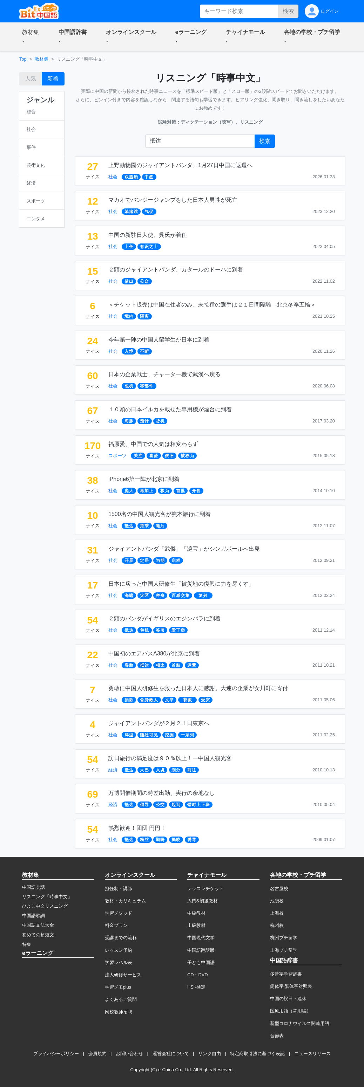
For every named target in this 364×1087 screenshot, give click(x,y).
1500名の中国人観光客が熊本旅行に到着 (159, 514)
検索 (288, 11)
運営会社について (171, 1053)
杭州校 (277, 925)
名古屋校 (279, 888)
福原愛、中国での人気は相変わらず (153, 444)
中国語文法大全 (38, 925)
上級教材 (196, 925)
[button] (32, 36)
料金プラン (116, 925)
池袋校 (277, 900)
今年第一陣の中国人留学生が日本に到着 (158, 340)
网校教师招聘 (118, 1011)
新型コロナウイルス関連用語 (299, 1023)
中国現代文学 (201, 937)
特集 (26, 944)
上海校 (277, 913)
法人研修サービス (123, 974)
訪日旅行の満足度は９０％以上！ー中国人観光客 (170, 758)
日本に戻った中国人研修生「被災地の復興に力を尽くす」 (181, 584)
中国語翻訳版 (201, 950)
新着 (53, 79)
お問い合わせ (129, 1053)
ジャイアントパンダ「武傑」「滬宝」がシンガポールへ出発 (184, 549)
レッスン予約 (118, 950)
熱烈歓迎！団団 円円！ (137, 828)
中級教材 (196, 913)
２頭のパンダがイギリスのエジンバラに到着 (164, 618)
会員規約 (97, 1053)
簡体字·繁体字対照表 (291, 986)
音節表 (277, 1035)
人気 (30, 79)
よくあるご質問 (121, 999)
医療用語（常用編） (290, 1010)
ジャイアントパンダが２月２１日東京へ (158, 723)
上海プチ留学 (283, 950)
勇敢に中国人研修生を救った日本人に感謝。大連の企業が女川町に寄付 (198, 688)
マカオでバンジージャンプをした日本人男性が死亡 (172, 200)
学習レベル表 (118, 962)
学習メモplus (118, 987)
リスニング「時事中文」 (47, 896)
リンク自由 (209, 1053)
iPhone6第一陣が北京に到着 (144, 479)
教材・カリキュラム (125, 900)
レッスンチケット (205, 888)
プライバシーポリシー (56, 1053)
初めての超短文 (38, 934)
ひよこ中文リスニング (45, 906)
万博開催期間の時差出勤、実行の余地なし (161, 793)
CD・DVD (197, 974)
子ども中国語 (201, 962)
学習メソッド (118, 913)
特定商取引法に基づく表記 (257, 1053)
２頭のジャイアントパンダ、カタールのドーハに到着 (175, 270)
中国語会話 (33, 887)
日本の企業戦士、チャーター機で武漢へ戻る (164, 374)
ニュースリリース (312, 1053)
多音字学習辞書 (286, 974)
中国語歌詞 (33, 915)
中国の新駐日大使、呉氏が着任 (147, 235)
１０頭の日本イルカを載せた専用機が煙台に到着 (170, 409)
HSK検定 (196, 987)
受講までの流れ (121, 937)
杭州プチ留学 (283, 937)
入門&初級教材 (202, 900)
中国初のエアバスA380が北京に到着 (154, 653)
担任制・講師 (118, 888)
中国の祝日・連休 (288, 998)
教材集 (41, 59)
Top (23, 59)
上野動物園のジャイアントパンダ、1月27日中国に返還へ (180, 165)
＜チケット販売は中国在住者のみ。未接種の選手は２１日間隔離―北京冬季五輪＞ (212, 305)
